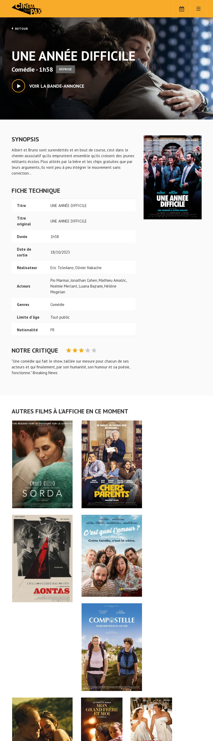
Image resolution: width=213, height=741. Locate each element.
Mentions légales (26, 722)
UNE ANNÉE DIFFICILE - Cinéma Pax (25, 696)
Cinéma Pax (35, 9)
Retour (20, 28)
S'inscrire (123, 718)
